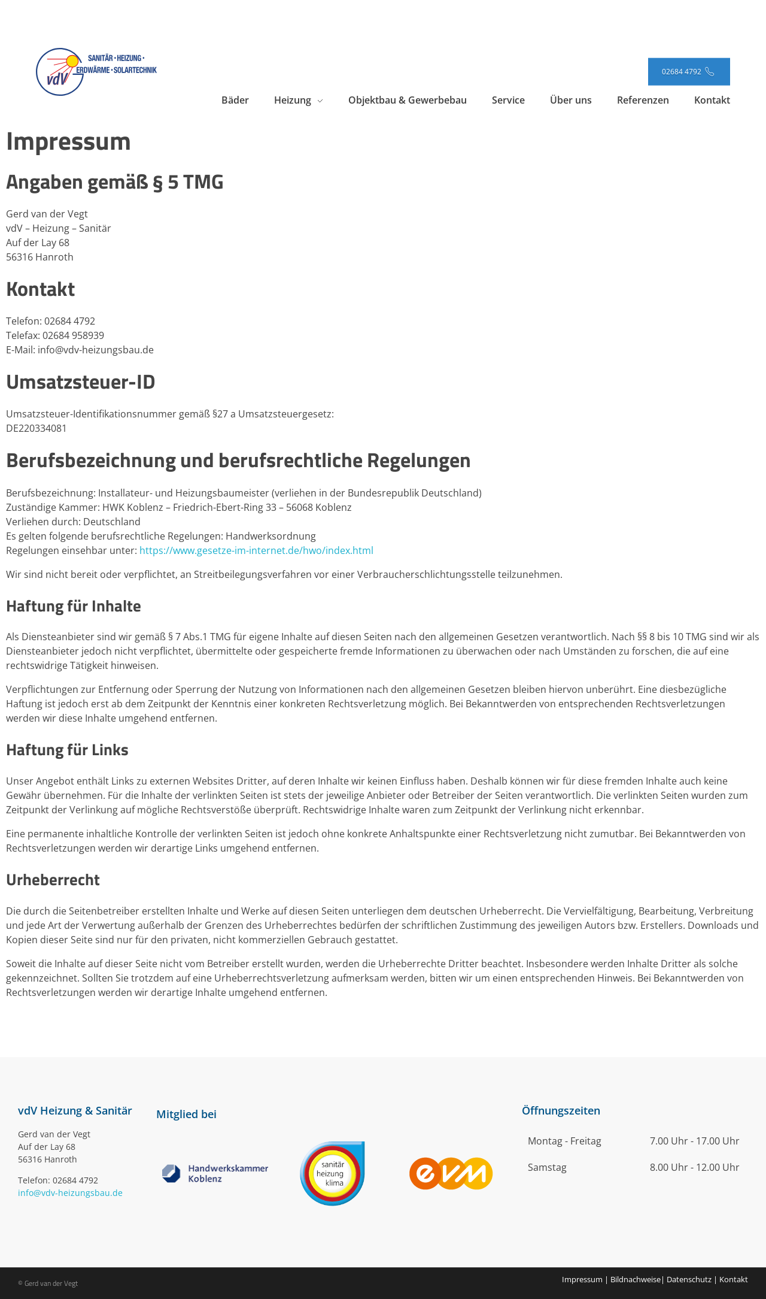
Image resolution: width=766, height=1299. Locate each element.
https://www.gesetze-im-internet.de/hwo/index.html (256, 550)
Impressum (582, 1279)
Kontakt (733, 1279)
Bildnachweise (635, 1279)
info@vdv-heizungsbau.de (70, 1192)
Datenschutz (689, 1279)
